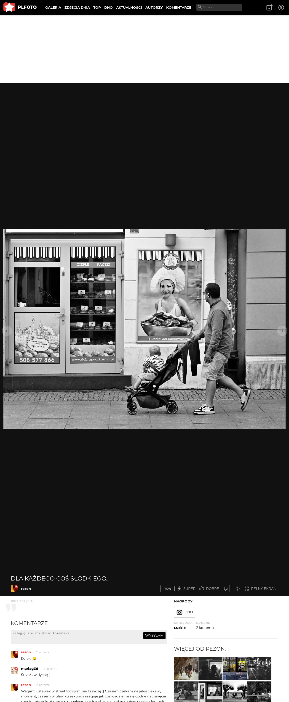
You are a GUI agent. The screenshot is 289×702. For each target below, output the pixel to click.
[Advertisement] (144, 49)
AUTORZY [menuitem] (154, 7)
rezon (26, 588)
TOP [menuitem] (97, 7)
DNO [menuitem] (108, 7)
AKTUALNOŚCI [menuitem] (129, 7)
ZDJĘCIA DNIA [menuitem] (77, 7)
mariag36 (29, 670)
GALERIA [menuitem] (53, 7)
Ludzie (180, 627)
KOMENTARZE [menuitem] (178, 7)
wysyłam (154, 635)
